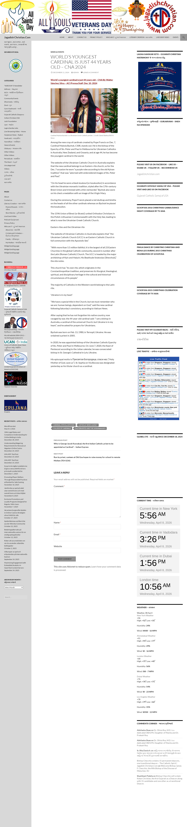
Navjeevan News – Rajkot (13, 135)
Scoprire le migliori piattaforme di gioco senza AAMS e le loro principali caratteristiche (15, 468)
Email (57, 534)
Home (62, 37)
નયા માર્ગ (7, 179)
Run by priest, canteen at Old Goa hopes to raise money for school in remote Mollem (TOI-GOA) (87, 457)
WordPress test (10, 426)
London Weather (144, 656)
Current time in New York (158, 508)
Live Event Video (162, 37)
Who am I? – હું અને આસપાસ (116, 37)
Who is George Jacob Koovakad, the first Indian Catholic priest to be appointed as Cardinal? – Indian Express (87, 443)
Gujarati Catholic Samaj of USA (152, 195)
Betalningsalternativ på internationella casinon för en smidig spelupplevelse (15, 532)
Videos (6, 169)
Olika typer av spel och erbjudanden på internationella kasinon (15, 554)
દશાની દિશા (142, 339)
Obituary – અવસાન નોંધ (13, 148)
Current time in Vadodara (158, 532)
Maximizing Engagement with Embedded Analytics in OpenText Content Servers (15, 565)
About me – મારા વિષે (13, 230)
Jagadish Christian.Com (17, 37)
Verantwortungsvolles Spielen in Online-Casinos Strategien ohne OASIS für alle (15, 512)
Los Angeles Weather (146, 697)
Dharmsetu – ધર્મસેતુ (11, 102)
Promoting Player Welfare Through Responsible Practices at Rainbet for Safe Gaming (15, 479)
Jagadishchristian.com (148, 173)
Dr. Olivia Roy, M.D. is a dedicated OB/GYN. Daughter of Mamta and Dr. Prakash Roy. (158, 732)
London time (149, 580)
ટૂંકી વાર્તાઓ (8, 175)
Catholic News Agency (88, 425)
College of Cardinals (62, 428)
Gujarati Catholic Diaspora (14, 114)
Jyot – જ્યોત (8, 125)
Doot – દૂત (8, 105)
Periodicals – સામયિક (12, 159)
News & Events (57, 52)
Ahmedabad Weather (146, 636)
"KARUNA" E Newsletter (13, 86)
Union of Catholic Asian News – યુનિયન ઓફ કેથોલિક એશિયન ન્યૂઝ (15, 346)
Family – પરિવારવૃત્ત (12, 239)
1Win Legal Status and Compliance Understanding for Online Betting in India (15, 434)
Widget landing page (11, 246)
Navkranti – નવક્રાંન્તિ (12, 138)
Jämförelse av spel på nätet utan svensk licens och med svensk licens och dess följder (15, 490)
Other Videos (9, 152)
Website (58, 546)
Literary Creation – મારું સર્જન (141, 37)
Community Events (11, 98)
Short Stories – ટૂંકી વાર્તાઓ (15, 213)
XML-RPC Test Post (11, 454)
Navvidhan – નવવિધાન (12, 142)
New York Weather (145, 615)
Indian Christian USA (12, 118)
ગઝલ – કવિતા (9, 172)
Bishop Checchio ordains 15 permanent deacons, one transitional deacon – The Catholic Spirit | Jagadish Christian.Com (158, 763)
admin (76, 72)
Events (175, 37)
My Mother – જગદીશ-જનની (16, 242)
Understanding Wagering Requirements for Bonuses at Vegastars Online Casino (15, 445)
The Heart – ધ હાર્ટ (10, 162)
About (70, 37)
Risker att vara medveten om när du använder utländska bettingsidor (14, 543)
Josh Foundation (10, 121)
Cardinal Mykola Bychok (64, 425)
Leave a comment (91, 72)
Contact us (81, 37)
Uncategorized (9, 165)
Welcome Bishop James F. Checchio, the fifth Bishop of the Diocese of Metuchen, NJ (159, 768)
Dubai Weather (143, 676)
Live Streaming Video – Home (15, 131)
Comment (59, 486)
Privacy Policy (96, 37)
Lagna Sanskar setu (11, 128)
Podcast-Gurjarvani (11, 220)
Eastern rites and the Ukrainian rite (90, 428)
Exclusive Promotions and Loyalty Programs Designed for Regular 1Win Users (15, 501)
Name (57, 522)
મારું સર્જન (8, 182)
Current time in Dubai (156, 556)
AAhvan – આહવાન (11, 89)
